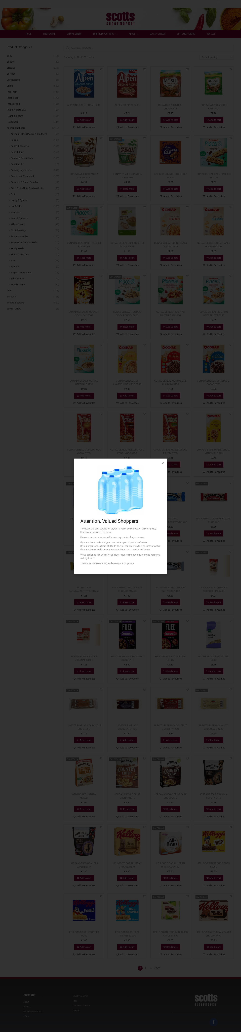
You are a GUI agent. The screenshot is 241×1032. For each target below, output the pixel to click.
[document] (120, 516)
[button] (163, 463)
